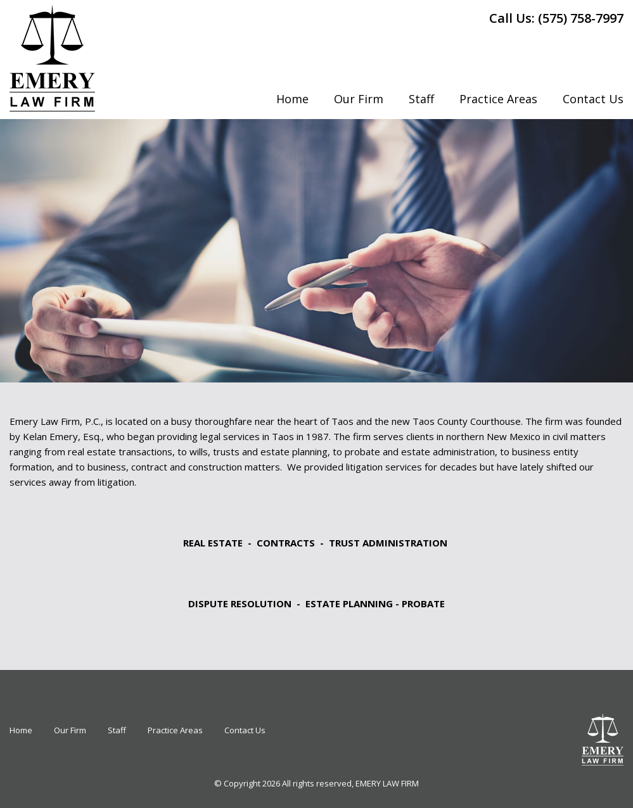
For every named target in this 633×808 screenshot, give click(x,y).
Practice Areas (498, 98)
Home (292, 98)
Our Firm (358, 98)
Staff (421, 98)
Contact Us (593, 98)
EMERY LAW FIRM (387, 783)
